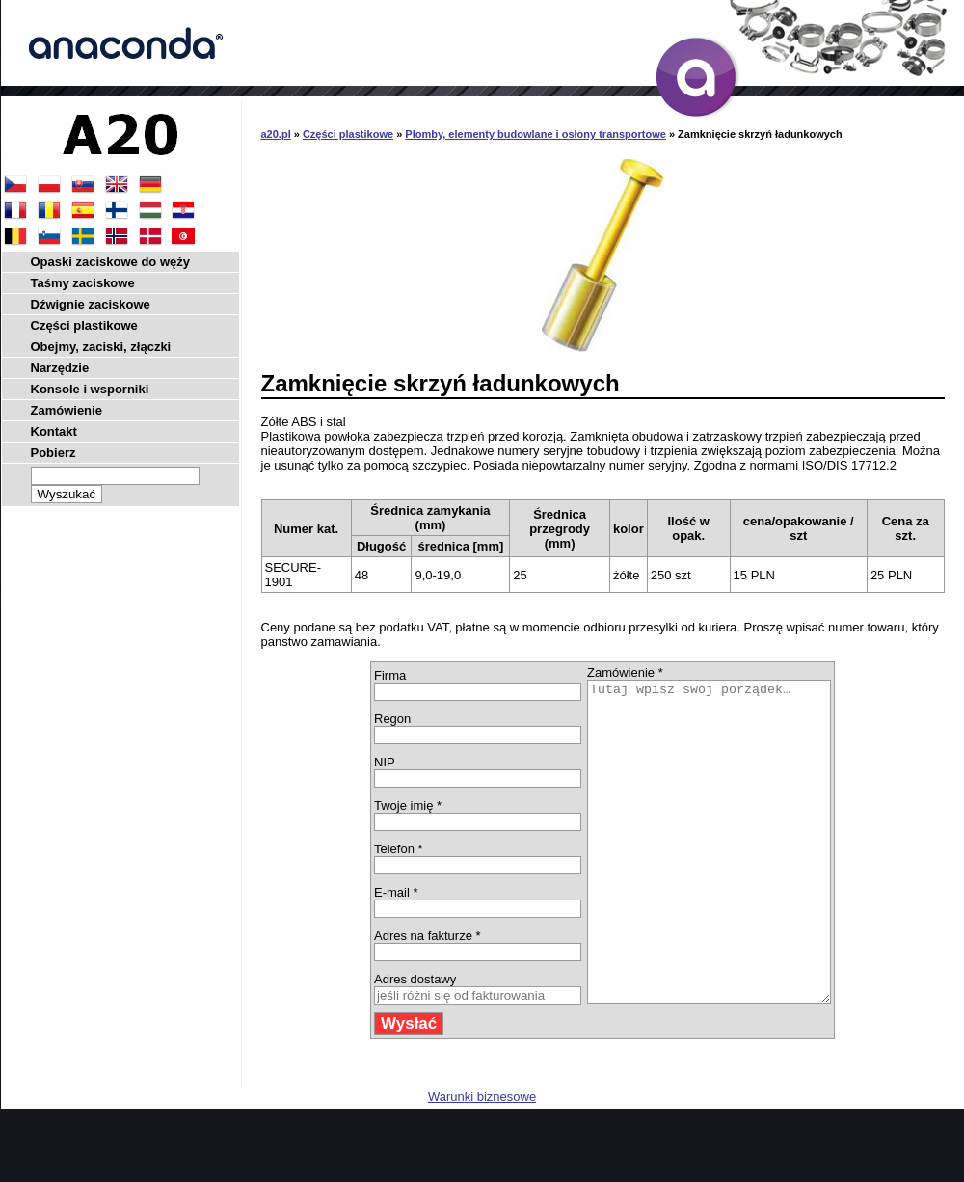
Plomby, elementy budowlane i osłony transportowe (535, 134)
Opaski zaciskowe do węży (110, 262)
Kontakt (54, 431)
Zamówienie (66, 410)
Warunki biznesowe (482, 1160)
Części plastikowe (348, 134)
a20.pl (276, 134)
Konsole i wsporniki (90, 389)
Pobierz (53, 452)
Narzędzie (60, 368)
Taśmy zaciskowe (83, 283)
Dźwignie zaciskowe (90, 304)
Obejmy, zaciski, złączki (101, 346)
